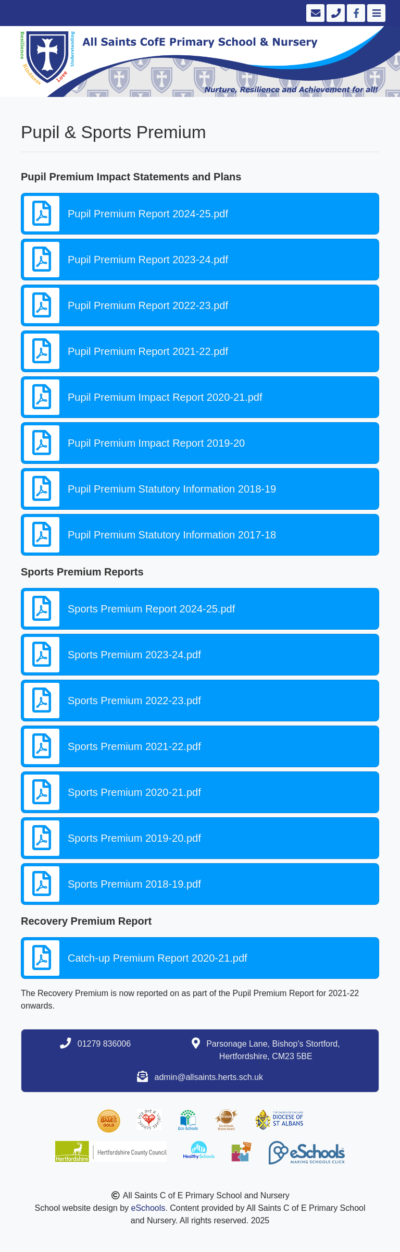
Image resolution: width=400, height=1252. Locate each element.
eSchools (148, 1208)
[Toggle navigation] (375, 13)
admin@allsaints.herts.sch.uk (209, 1077)
